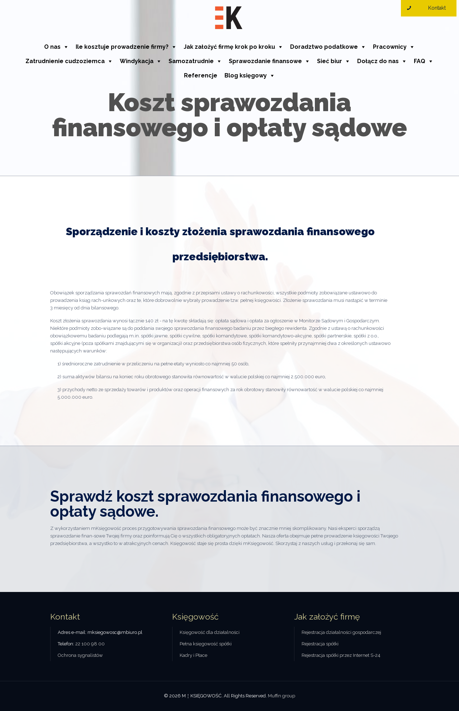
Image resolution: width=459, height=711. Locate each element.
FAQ (419, 61)
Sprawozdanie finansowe (265, 61)
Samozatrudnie (191, 61)
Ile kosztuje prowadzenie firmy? (122, 46)
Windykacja (136, 61)
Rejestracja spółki (320, 643)
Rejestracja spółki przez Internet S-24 (341, 655)
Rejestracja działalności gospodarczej (341, 632)
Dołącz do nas (378, 61)
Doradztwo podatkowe (324, 46)
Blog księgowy (245, 75)
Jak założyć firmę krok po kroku (229, 46)
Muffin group (281, 695)
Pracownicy (390, 46)
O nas (52, 46)
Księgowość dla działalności (210, 632)
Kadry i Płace (193, 655)
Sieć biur (329, 61)
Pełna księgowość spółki (206, 643)
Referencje (200, 75)
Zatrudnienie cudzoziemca (65, 61)
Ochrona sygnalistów (80, 655)
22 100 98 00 (90, 643)
